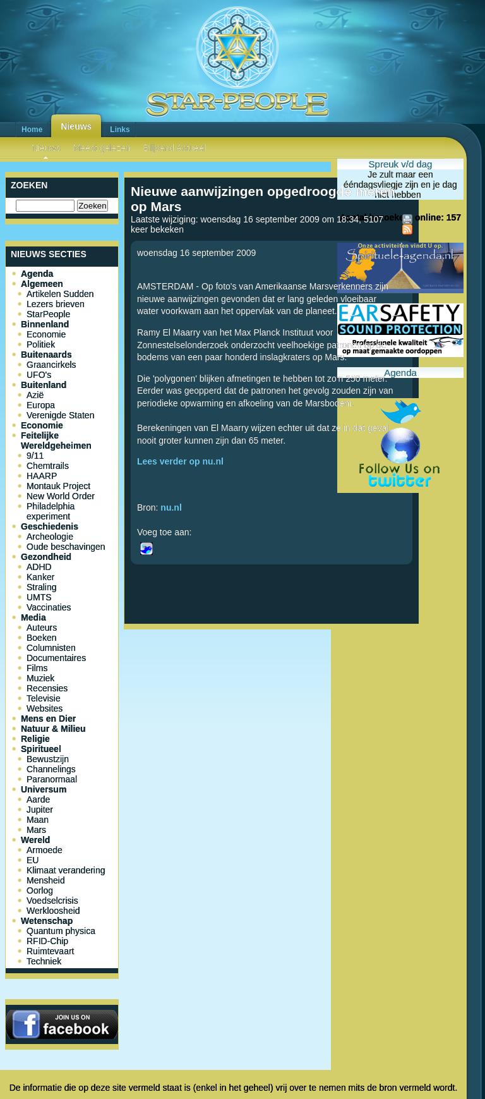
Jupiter (40, 810)
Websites (45, 708)
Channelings (51, 769)
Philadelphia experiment (51, 511)
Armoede (45, 850)
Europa (41, 405)
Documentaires (56, 658)
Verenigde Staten (60, 415)
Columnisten (51, 648)
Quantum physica (61, 931)
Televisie (44, 698)
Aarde (38, 799)
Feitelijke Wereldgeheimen (56, 440)
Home (31, 129)
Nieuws (76, 126)
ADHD (39, 567)
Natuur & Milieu (53, 729)
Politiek (41, 344)
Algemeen (42, 284)
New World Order (61, 496)
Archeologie (50, 536)
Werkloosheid (53, 911)
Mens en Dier (48, 718)
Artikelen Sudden (60, 294)
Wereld (35, 840)
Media (33, 617)
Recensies (47, 688)
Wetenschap (47, 921)
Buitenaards (46, 354)
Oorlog (40, 890)
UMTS (39, 597)
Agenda (37, 274)
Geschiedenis (49, 526)
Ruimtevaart (50, 951)
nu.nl (170, 507)
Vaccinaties (49, 607)
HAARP (42, 476)
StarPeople (48, 314)
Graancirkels (51, 365)
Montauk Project (58, 486)
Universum (43, 789)
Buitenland (43, 385)
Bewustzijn (48, 759)
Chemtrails (48, 466)
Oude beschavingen (66, 547)
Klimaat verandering (66, 870)
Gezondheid (46, 557)
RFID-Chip (47, 941)
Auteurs (42, 627)
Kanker (40, 577)
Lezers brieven (56, 304)
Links (119, 129)
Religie (35, 739)
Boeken (41, 638)
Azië (35, 395)
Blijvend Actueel (174, 148)
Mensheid (46, 880)
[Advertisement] (271, 676)
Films (37, 668)
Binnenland (45, 324)
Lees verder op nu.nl (180, 461)
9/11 (35, 456)
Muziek (40, 678)
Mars (36, 830)
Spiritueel (41, 749)
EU (33, 860)
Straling (41, 587)
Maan (38, 820)
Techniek (44, 961)
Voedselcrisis (52, 901)
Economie (46, 334)
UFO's (39, 375)
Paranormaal (52, 779)
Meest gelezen (102, 148)
